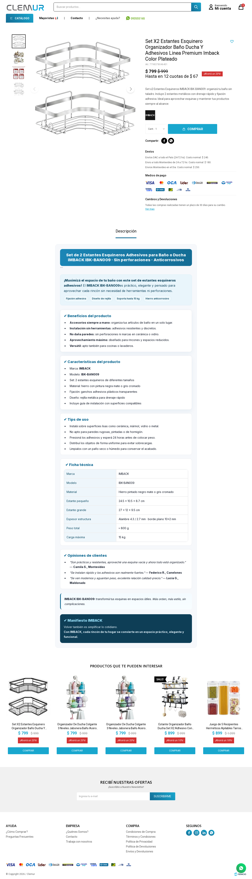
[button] (130, 89)
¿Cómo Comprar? (17, 831)
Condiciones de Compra (141, 831)
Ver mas (150, 209)
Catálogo (22, 18)
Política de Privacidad (139, 841)
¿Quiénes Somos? (77, 831)
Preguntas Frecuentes (19, 836)
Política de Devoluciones (141, 846)
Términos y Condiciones (141, 836)
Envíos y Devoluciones (139, 851)
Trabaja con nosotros (79, 841)
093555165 (138, 18)
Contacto (77, 18)
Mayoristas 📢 (48, 18)
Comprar (195, 129)
